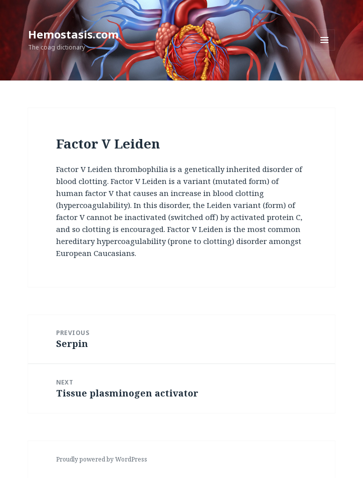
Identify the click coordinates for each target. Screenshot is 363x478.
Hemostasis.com (73, 34)
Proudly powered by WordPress (101, 459)
